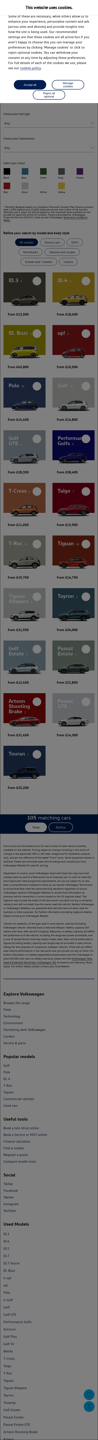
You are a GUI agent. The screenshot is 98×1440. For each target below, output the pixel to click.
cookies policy (30, 68)
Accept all (30, 84)
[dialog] (49, 720)
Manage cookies (68, 85)
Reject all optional (49, 95)
